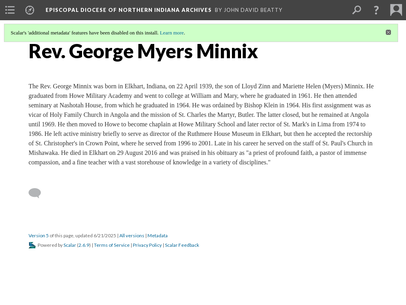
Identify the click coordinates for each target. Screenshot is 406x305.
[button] (376, 10)
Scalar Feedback (182, 245)
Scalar (69, 245)
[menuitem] (10, 10)
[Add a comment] (38, 193)
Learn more (172, 33)
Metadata (157, 235)
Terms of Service (112, 245)
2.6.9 (84, 245)
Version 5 (39, 235)
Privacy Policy (147, 245)
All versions (131, 235)
